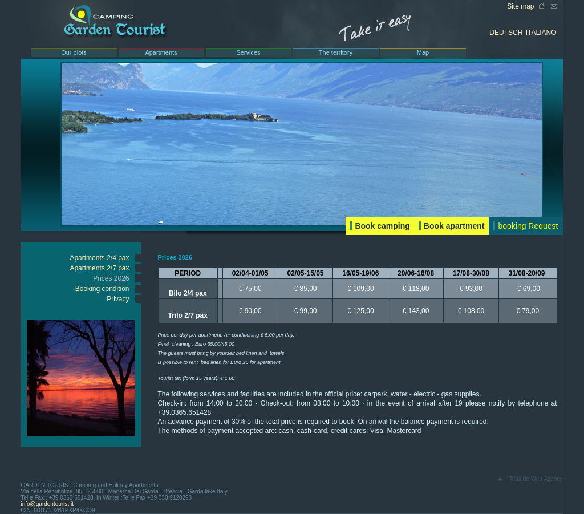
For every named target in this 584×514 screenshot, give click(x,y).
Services (248, 52)
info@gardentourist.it (47, 504)
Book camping (382, 225)
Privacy (118, 299)
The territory (335, 52)
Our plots (74, 52)
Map (423, 52)
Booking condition (102, 289)
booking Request (528, 225)
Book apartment (454, 225)
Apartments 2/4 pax (99, 258)
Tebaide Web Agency (536, 479)
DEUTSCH (505, 33)
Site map (520, 6)
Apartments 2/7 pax (99, 268)
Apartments (161, 52)
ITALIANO (541, 33)
